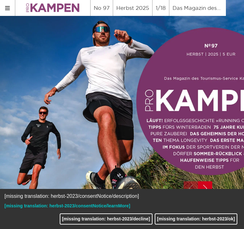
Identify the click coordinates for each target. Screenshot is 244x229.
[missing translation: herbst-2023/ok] (196, 218)
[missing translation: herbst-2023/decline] (106, 218)
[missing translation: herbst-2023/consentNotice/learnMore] (67, 205)
